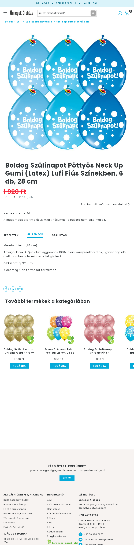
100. (5, 541)
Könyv (50, 527)
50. (22, 539)
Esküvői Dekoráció (13, 527)
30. (13, 539)
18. (4, 539)
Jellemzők (35, 234)
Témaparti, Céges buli (16, 518)
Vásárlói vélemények (59, 513)
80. (34, 539)
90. (38, 539)
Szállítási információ (59, 504)
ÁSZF (50, 499)
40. (17, 539)
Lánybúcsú (90, 3)
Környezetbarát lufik (63, 543)
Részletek (11, 235)
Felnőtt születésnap (14, 509)
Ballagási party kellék (15, 499)
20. (8, 539)
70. (30, 539)
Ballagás (42, 3)
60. (26, 539)
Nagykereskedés (56, 536)
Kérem (67, 478)
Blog (49, 522)
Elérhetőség (54, 509)
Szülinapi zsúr (66, 3)
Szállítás (59, 235)
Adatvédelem (55, 531)
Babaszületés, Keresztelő (17, 513)
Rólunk (51, 518)
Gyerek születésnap (14, 504)
